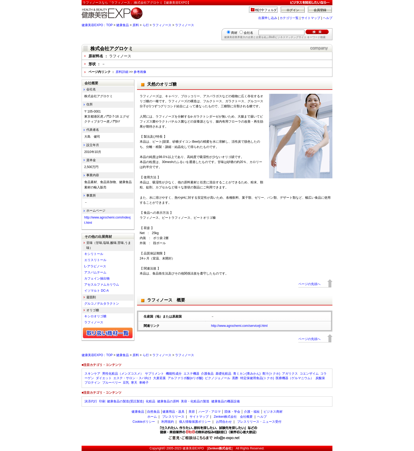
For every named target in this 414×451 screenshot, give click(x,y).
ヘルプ (327, 18)
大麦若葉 (159, 378)
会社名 (248, 33)
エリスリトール (95, 260)
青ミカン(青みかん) (247, 373)
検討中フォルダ (266, 10)
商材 (234, 33)
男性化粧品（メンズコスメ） (122, 373)
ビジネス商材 (273, 411)
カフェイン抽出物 (97, 278)
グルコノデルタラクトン (101, 303)
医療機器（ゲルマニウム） (295, 378)
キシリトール (93, 254)
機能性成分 (174, 373)
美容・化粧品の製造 (195, 401)
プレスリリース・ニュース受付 (259, 422)
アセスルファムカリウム (101, 284)
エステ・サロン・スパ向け (132, 378)
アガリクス (290, 373)
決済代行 (90, 401)
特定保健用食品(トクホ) (257, 378)
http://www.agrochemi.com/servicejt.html (239, 326)
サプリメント (154, 373)
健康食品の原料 (168, 401)
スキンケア (92, 373)
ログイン (292, 10)
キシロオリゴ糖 (95, 316)
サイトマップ (310, 18)
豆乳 (126, 382)
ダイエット (104, 378)
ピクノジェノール (217, 378)
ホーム (152, 417)
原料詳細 (122, 72)
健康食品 (122, 25)
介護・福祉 (252, 411)
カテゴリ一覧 (289, 18)
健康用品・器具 (173, 411)
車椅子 (144, 382)
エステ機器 (191, 373)
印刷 (102, 401)
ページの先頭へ (309, 284)
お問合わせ (224, 422)
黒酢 (235, 378)
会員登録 (320, 10)
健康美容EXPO (193, 448)
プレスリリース (173, 417)
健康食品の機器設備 (225, 401)
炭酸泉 (320, 378)
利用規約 (167, 422)
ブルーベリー (111, 382)
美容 (192, 411)
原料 (136, 25)
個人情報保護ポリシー (195, 422)
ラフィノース (161, 25)
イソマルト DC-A (96, 290)
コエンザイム (309, 373)
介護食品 (207, 373)
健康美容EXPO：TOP (97, 25)
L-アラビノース (95, 266)
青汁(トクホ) (271, 373)
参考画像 (140, 72)
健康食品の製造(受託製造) (125, 401)
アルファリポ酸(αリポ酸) (185, 378)
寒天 (134, 382)
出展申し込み (267, 18)
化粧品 (150, 401)
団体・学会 (232, 411)
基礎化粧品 (223, 373)
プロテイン (92, 382)
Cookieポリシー (144, 422)
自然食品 (153, 411)
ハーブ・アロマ (210, 411)
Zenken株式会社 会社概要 (233, 417)
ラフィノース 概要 (166, 300)
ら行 (146, 25)
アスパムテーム (95, 272)
